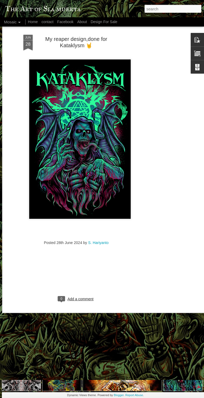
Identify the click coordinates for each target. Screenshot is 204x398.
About (82, 22)
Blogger (119, 395)
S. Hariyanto (98, 218)
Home (33, 22)
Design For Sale (104, 22)
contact (47, 22)
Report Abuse (134, 395)
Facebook (65, 22)
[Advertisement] (158, 91)
